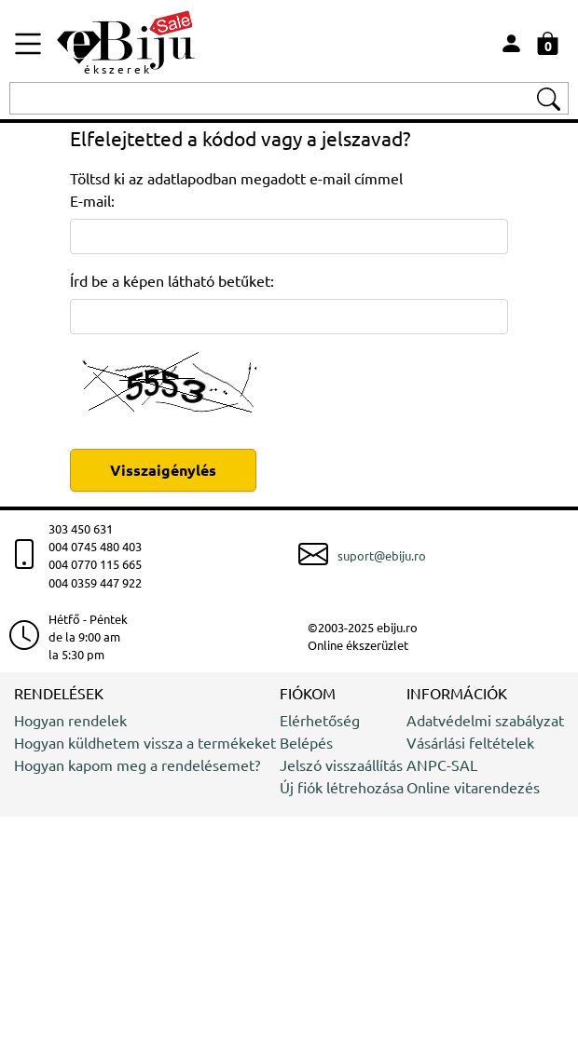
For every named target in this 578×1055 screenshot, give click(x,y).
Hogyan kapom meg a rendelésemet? (137, 764)
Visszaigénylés (163, 470)
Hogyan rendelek (70, 719)
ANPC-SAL (441, 764)
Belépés (306, 742)
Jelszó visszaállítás (341, 764)
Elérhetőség (320, 719)
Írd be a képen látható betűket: (172, 280)
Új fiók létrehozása (342, 787)
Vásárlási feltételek (470, 742)
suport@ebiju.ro (381, 555)
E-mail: (92, 200)
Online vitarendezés (473, 787)
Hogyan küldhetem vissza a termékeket (145, 742)
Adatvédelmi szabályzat (485, 719)
